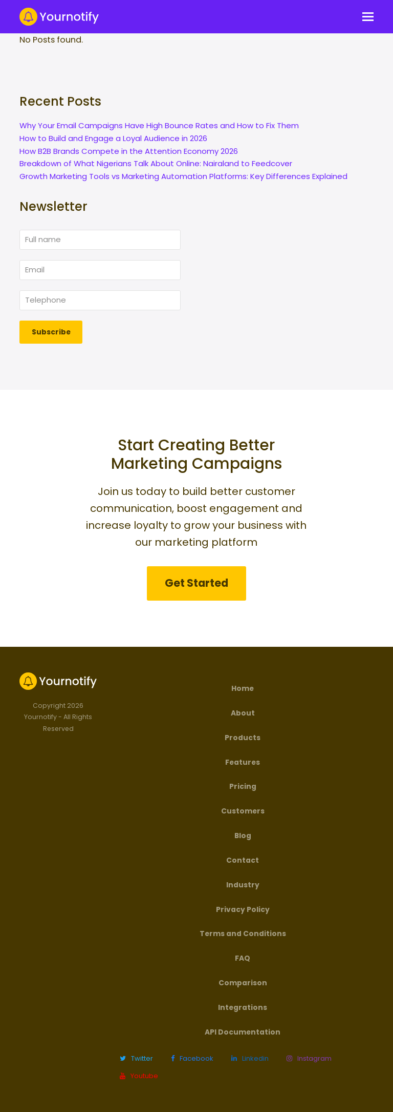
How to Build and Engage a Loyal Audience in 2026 (113, 138)
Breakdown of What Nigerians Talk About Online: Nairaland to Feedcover (155, 163)
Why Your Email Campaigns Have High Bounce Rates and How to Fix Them (159, 125)
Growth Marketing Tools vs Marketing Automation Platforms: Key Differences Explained (183, 176)
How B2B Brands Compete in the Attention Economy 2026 (128, 151)
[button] (368, 17)
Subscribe (51, 332)
